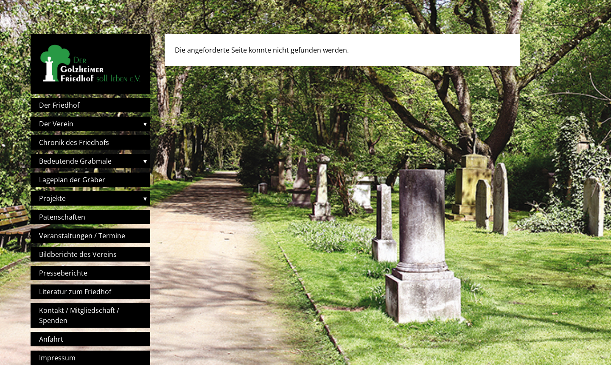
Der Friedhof (59, 105)
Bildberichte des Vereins (78, 254)
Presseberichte (63, 273)
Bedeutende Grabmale (75, 161)
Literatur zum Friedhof (75, 291)
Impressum (57, 357)
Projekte (52, 198)
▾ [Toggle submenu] (145, 123)
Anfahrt (51, 339)
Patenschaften (62, 217)
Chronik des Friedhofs (74, 142)
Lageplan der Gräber (72, 179)
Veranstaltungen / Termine (82, 235)
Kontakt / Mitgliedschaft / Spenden (79, 315)
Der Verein (56, 123)
